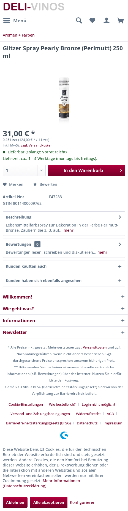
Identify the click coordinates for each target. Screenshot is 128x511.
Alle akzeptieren (48, 502)
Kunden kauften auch (26, 266)
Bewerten (45, 184)
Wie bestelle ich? (62, 404)
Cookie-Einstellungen (26, 404)
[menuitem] (14, 20)
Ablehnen (15, 502)
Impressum (113, 423)
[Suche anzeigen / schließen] (78, 20)
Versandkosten (95, 347)
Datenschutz (87, 423)
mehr (67, 230)
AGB (110, 413)
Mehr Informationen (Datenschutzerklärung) (41, 483)
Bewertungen (18, 244)
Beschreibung (18, 217)
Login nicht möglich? (98, 404)
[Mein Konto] (105, 20)
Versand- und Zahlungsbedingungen (40, 413)
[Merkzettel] (92, 20)
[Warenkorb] (119, 20)
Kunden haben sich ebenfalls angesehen (43, 280)
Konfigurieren (83, 502)
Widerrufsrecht (88, 413)
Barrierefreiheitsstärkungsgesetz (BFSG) (38, 423)
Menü (14, 20)
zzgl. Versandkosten (37, 145)
